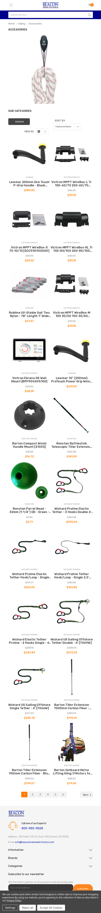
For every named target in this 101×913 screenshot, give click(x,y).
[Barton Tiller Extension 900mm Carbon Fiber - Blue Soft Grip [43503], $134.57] (29, 742)
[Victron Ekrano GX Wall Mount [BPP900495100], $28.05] (29, 350)
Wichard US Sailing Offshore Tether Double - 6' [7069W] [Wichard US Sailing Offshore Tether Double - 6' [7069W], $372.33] (72, 641)
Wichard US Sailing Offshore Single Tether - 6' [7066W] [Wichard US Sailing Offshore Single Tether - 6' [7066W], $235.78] (29, 706)
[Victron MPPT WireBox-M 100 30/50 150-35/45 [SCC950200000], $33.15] (72, 285)
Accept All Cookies (51, 908)
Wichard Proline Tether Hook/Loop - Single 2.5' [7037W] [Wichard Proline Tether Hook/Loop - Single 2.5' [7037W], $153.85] (71, 575)
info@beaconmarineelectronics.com (34, 842)
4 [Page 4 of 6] (48, 794)
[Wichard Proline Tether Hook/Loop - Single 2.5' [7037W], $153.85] (72, 546)
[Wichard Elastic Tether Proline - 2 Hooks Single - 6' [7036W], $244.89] (29, 611)
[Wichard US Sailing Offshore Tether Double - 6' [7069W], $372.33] (72, 611)
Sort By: (60, 120)
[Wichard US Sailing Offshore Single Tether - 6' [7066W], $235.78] (29, 677)
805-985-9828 (32, 828)
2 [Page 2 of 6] (32, 794)
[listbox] (67, 126)
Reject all (27, 908)
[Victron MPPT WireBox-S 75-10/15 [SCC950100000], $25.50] (29, 219)
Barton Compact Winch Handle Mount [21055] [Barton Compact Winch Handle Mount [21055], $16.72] (29, 445)
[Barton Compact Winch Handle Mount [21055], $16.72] (29, 415)
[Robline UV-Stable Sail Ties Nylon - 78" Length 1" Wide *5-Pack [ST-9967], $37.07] (29, 285)
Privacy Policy (14, 900)
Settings (10, 908)
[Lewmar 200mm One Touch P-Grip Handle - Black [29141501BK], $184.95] (29, 154)
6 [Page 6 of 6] (63, 794)
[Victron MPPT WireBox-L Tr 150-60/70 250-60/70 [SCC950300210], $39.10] (72, 154)
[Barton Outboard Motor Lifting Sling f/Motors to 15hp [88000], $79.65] (72, 742)
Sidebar (19, 121)
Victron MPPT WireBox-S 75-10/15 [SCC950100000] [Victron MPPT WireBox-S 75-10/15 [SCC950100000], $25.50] (29, 249)
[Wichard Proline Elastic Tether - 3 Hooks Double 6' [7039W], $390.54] (72, 481)
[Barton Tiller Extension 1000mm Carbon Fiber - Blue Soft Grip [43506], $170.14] (72, 677)
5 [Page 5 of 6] (55, 794)
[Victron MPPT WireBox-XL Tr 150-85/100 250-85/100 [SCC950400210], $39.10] (72, 219)
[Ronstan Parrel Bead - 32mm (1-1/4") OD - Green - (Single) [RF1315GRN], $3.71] (29, 481)
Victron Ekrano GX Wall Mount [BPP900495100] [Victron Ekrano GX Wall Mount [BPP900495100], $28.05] (29, 379)
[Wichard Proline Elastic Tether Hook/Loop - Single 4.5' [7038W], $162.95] (29, 546)
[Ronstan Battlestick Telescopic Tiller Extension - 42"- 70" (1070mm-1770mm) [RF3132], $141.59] (72, 415)
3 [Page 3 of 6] (40, 794)
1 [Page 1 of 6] (24, 794)
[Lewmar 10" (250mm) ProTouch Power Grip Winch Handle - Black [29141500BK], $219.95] (72, 350)
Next (87, 795)
